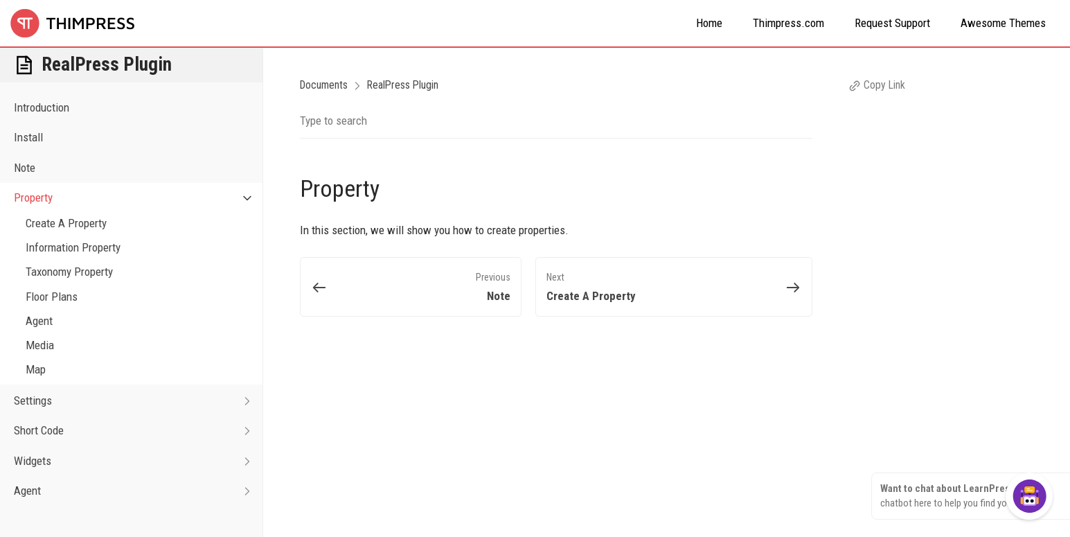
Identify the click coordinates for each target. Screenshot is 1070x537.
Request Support (892, 23)
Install (28, 137)
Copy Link (876, 84)
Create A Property (66, 223)
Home (709, 23)
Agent (39, 321)
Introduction (41, 107)
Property (138, 198)
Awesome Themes (1003, 23)
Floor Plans (52, 296)
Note (24, 168)
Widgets (138, 461)
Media (40, 345)
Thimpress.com (788, 23)
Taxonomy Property (69, 272)
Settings (138, 401)
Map (36, 369)
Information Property (73, 247)
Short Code (138, 431)
